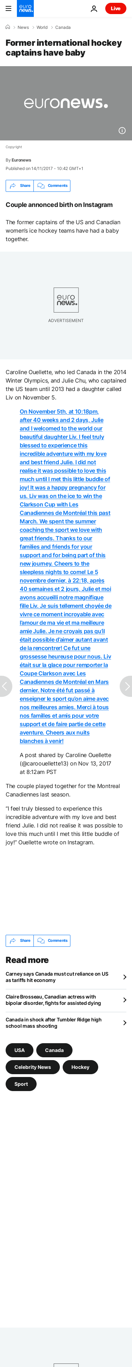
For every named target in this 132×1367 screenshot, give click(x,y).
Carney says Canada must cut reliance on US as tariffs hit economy (57, 977)
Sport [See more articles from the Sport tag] (21, 1083)
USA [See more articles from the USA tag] (19, 1050)
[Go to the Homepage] (25, 8)
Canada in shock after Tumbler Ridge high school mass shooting (54, 1022)
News (23, 27)
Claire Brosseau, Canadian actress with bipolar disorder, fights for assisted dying (53, 1000)
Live (116, 8)
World (42, 27)
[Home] (8, 27)
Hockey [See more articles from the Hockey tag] (80, 1067)
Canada (63, 27)
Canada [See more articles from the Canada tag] (54, 1050)
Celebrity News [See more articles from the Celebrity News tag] (32, 1067)
